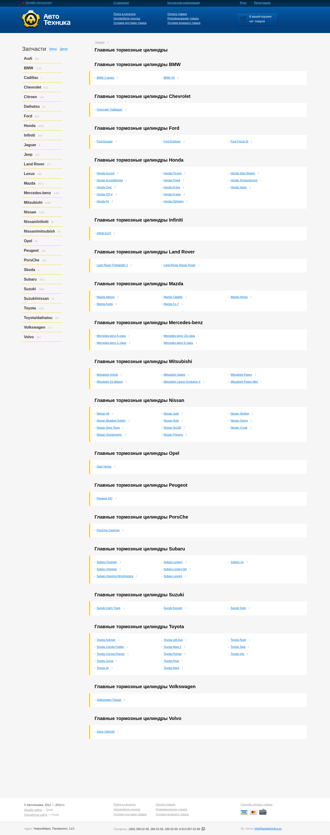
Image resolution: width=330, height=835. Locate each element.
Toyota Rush (238, 640)
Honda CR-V (105, 194)
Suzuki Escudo (173, 608)
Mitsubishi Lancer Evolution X (182, 381)
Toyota (30, 308)
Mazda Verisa (239, 297)
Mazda (29, 183)
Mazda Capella (173, 297)
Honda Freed (172, 180)
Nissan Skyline (239, 413)
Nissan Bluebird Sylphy (111, 420)
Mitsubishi (33, 202)
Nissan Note (171, 420)
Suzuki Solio (238, 608)
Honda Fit (103, 201)
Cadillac (31, 78)
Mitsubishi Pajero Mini (244, 381)
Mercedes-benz (37, 193)
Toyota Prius (171, 661)
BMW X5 (169, 77)
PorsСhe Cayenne (108, 530)
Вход (243, 2)
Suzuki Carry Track (108, 608)
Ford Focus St (239, 141)
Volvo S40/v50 (106, 731)
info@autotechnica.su (268, 828)
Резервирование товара (183, 18)
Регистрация (262, 2)
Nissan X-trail (238, 427)
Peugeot (31, 250)
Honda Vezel (238, 187)
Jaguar (30, 145)
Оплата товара (177, 14)
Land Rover (34, 164)
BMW (28, 68)
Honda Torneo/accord (243, 180)
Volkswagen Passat (109, 699)
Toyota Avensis (106, 640)
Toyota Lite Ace (173, 640)
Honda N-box (172, 187)
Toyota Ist (103, 668)
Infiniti (29, 135)
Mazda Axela (105, 304)
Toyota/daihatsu (38, 318)
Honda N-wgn (172, 194)
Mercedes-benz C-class (111, 343)
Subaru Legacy (173, 562)
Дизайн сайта (33, 810)
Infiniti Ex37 (104, 233)
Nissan (30, 212)
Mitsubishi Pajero (241, 374)
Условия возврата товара (183, 23)
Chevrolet (32, 87)
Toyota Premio (173, 654)
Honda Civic (104, 187)
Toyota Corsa (105, 661)
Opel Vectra (104, 466)
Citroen (30, 97)
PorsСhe (31, 260)
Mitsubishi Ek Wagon (110, 381)
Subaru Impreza (107, 569)
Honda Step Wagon (242, 173)
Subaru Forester (107, 562)
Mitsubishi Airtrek (107, 374)
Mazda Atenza (106, 297)
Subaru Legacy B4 (175, 569)
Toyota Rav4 (171, 668)
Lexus (29, 174)
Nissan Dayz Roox (108, 427)
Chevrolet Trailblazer (109, 109)
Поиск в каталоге (124, 14)
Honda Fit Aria (173, 173)
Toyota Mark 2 (172, 647)
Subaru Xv (237, 562)
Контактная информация (183, 2)
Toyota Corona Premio (111, 654)
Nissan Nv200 (172, 427)
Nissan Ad (103, 413)
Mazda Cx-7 (171, 304)
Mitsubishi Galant (174, 374)
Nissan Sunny (239, 420)
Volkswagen (34, 327)
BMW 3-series (105, 77)
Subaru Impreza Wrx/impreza (115, 576)
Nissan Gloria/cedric (109, 434)
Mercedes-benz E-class (178, 343)
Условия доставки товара (129, 23)
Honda (30, 126)
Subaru (30, 279)
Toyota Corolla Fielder (110, 647)
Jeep (28, 154)
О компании (121, 2)
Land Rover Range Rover (180, 265)
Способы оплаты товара (256, 804)
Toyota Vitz (237, 654)
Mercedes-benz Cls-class (179, 336)
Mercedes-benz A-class (111, 336)
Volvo (29, 337)
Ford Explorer (172, 141)
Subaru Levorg (173, 576)
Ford (28, 116)
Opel (28, 241)
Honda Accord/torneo (110, 180)
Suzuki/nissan (36, 299)
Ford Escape (105, 141)
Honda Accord (105, 173)
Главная (100, 42)
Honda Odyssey (174, 201)
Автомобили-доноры (126, 18)
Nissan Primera (173, 434)
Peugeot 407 (105, 498)
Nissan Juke (171, 413)
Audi (28, 58)
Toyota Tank (237, 647)
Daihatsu (32, 106)
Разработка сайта (35, 814)
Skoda (29, 270)
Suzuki (30, 289)
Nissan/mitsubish (39, 231)
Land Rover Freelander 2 (112, 265)
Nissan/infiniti (36, 222)
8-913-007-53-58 (192, 829)
